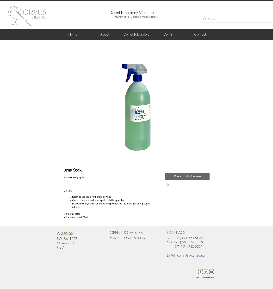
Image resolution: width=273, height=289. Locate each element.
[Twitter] (206, 272)
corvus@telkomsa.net (191, 255)
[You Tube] (211, 272)
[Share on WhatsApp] (167, 185)
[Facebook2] (200, 272)
